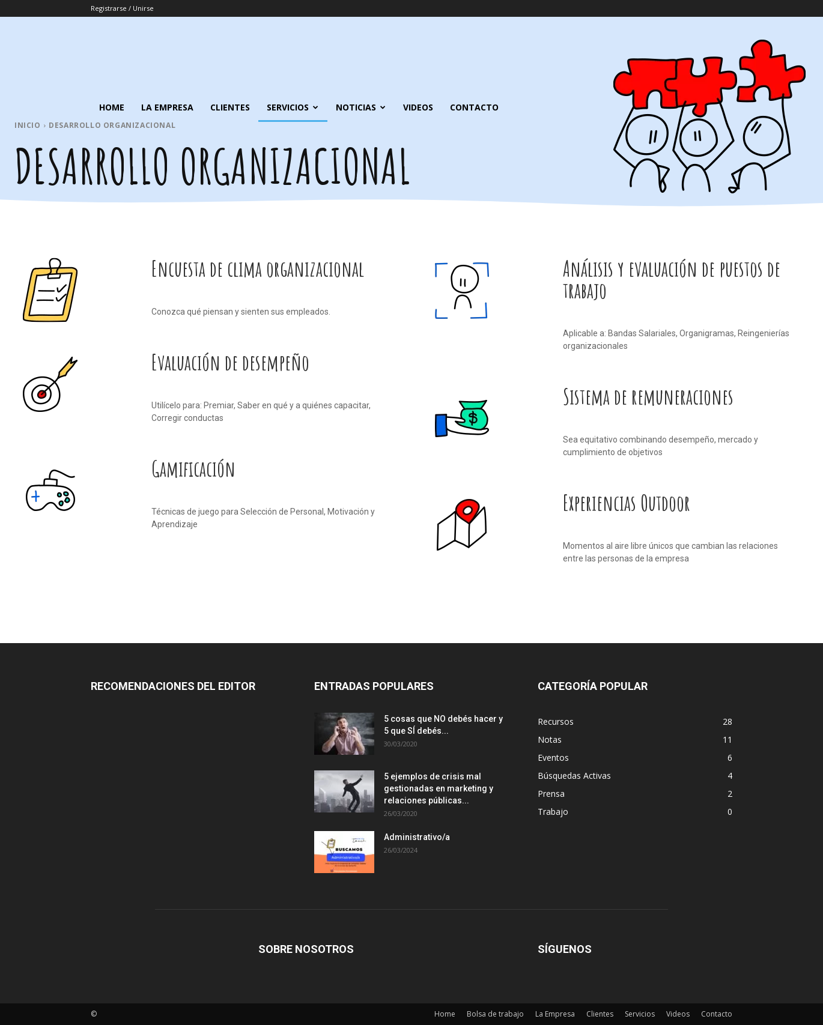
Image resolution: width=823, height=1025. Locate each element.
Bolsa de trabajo (495, 1014)
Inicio (27, 125)
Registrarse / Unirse (122, 8)
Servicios (292, 107)
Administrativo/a (417, 837)
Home (111, 107)
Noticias (361, 107)
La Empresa (167, 107)
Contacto (474, 107)
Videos (418, 107)
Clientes (230, 107)
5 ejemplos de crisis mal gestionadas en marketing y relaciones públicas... (438, 788)
